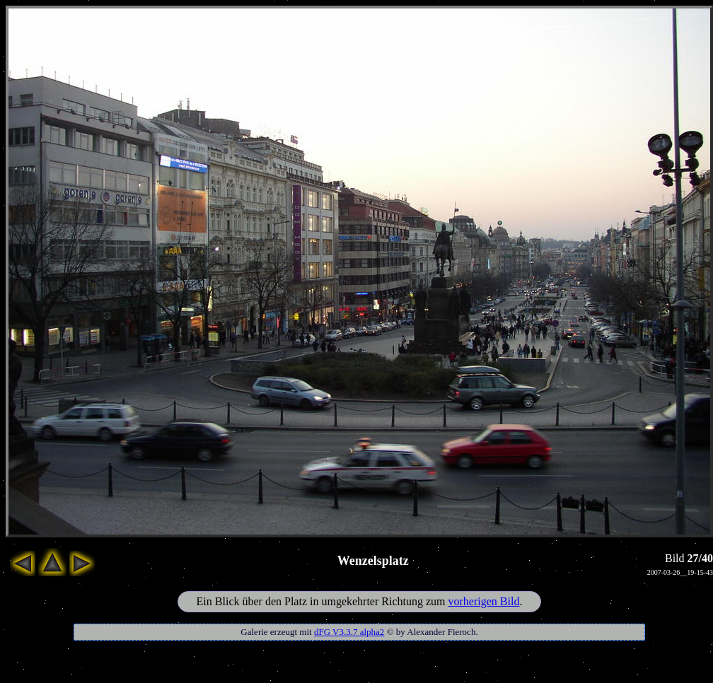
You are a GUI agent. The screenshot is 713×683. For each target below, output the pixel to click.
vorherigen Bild (484, 601)
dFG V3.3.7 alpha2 (349, 631)
